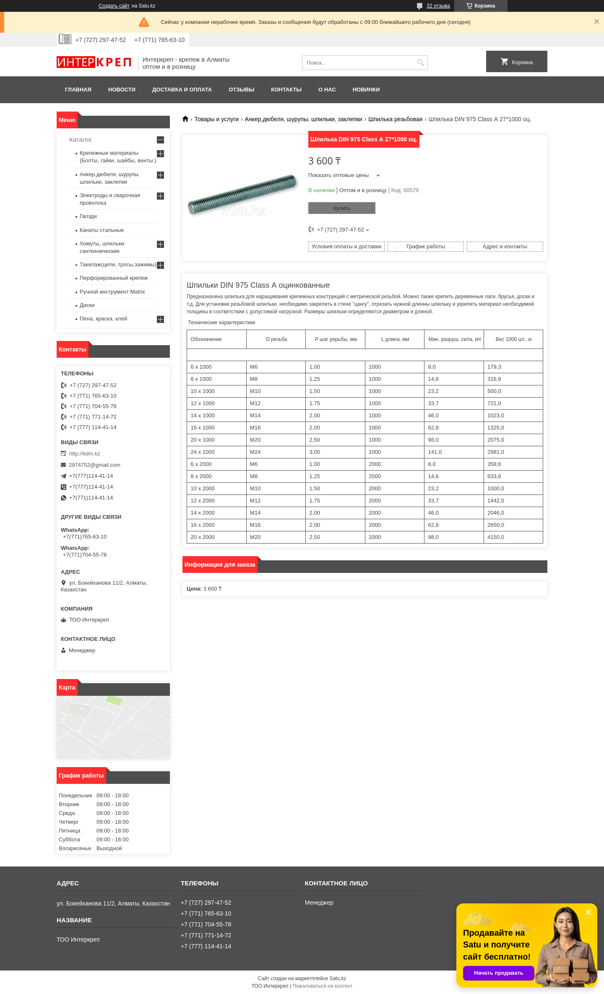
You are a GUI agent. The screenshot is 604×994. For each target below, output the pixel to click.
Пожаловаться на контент (322, 986)
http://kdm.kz (84, 453)
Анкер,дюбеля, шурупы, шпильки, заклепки (303, 119)
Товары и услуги (216, 119)
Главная (78, 89)
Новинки (366, 89)
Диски (87, 305)
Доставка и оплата (182, 89)
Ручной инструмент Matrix (112, 292)
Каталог (80, 139)
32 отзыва (438, 6)
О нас (327, 89)
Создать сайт (114, 6)
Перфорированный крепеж (114, 278)
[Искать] (420, 62)
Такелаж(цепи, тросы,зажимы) (118, 264)
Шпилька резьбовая (395, 119)
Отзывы (241, 89)
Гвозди (88, 216)
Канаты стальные (102, 230)
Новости (121, 89)
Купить (341, 208)
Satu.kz (337, 978)
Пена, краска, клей (103, 318)
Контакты (286, 89)
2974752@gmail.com (94, 465)
